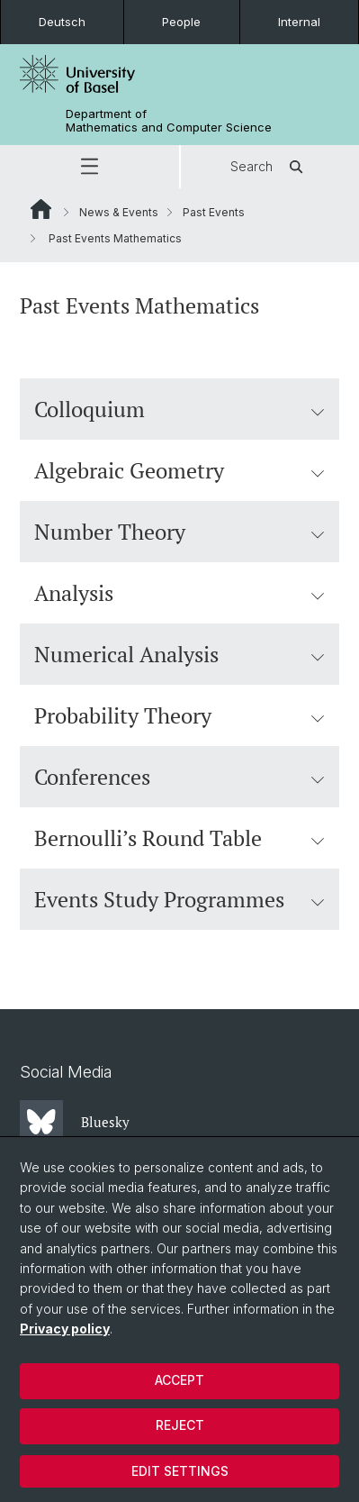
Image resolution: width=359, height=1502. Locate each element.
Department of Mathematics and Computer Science (169, 120)
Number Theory (179, 531)
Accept (179, 1380)
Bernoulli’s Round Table (179, 838)
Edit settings (180, 1471)
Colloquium (179, 409)
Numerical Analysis (179, 654)
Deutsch (62, 21)
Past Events (214, 212)
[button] (89, 166)
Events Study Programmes (179, 899)
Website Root (41, 209)
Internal (299, 21)
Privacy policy (65, 1328)
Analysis (179, 592)
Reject (180, 1425)
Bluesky (75, 1121)
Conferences (179, 776)
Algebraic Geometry (179, 470)
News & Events (118, 212)
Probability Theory (179, 715)
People (181, 21)
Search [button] (269, 167)
